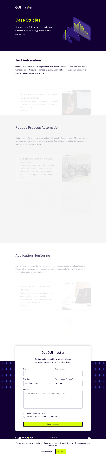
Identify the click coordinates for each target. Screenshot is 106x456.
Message (26, 389)
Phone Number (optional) (64, 379)
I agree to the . (36, 413)
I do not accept (46, 451)
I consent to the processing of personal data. (42, 416)
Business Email (60, 369)
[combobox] (59, 383)
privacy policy (54, 443)
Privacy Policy (41, 413)
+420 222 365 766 (52, 437)
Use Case (26, 379)
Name (25, 369)
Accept (61, 451)
